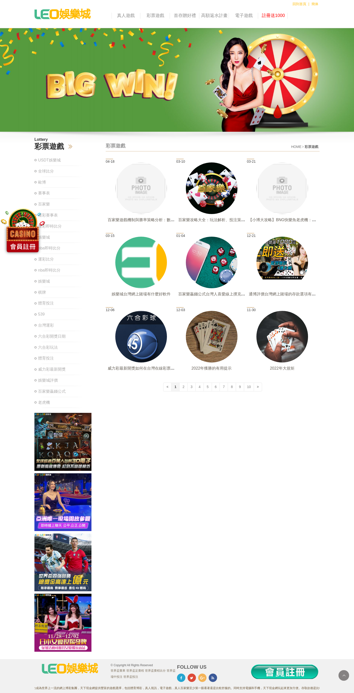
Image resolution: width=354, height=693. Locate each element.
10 (249, 387)
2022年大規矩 (282, 368)
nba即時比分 (49, 270)
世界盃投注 (130, 677)
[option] (177, 80)
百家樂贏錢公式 (52, 391)
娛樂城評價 (48, 380)
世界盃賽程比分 (155, 670)
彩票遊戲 (155, 15)
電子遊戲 (244, 15)
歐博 (42, 182)
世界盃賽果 (118, 670)
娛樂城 (44, 281)
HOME (296, 147)
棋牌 (42, 292)
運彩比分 (46, 259)
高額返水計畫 (214, 15)
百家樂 (44, 204)
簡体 (314, 4)
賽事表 (44, 193)
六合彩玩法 (48, 347)
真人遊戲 (126, 15)
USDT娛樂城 (49, 160)
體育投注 (46, 303)
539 (41, 314)
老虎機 (44, 402)
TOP (344, 675)
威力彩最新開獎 (52, 369)
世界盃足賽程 (135, 670)
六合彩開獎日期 (52, 336)
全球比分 (46, 171)
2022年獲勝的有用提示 (212, 368)
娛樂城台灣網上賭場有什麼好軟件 (141, 294)
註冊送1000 (273, 15)
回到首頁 (299, 4)
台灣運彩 (46, 325)
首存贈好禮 (185, 15)
